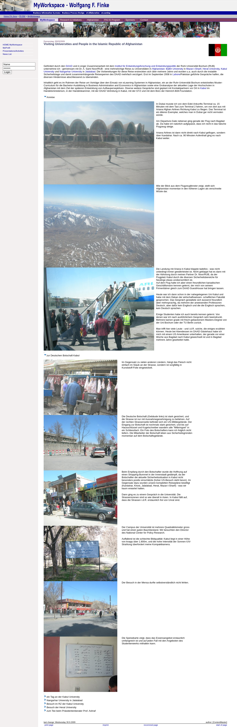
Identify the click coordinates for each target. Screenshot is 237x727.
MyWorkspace (34, 16)
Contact (144, 20)
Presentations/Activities (13, 51)
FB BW (22, 16)
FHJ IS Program (112, 20)
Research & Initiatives (71, 20)
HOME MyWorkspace (12, 45)
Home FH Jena (10, 16)
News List (7, 54)
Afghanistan (93, 20)
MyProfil (6, 48)
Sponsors (130, 20)
